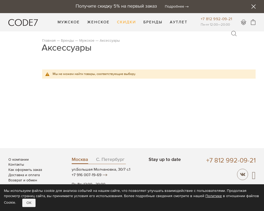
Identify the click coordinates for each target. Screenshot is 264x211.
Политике (213, 196)
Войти (243, 22)
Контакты (16, 164)
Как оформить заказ (25, 170)
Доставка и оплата (24, 175)
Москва (80, 159)
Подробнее (174, 6)
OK (28, 203)
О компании (18, 159)
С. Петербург (110, 159)
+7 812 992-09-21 (216, 19)
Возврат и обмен (22, 180)
